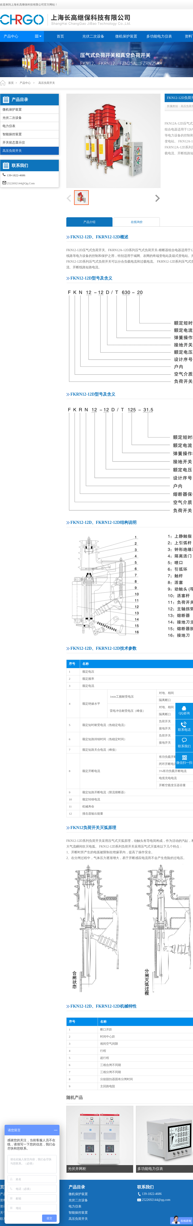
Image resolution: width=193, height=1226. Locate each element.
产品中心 (11, 36)
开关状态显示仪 (14, 142)
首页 (60, 36)
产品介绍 (89, 222)
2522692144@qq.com (21, 183)
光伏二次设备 (93, 36)
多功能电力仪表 (159, 36)
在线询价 (137, 222)
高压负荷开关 (12, 150)
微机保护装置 (126, 36)
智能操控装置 (12, 134)
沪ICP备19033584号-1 (101, 1222)
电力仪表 (9, 126)
